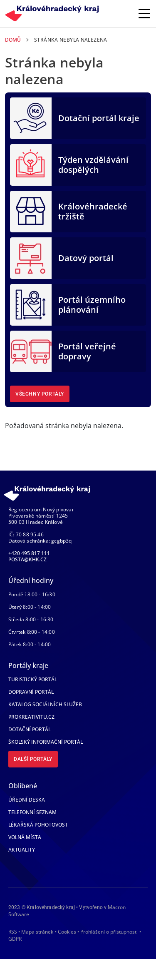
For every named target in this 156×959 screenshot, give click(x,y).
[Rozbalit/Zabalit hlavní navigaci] (144, 13)
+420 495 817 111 (29, 553)
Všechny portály (39, 394)
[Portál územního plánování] (31, 304)
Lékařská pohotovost (38, 824)
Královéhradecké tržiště (92, 211)
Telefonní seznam (32, 812)
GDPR (15, 938)
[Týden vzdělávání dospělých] (31, 164)
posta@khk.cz (27, 559)
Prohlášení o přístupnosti (109, 931)
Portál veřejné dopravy (87, 351)
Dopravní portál (31, 691)
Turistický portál (32, 679)
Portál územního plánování (92, 304)
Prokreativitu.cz (31, 716)
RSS (12, 931)
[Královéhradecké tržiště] (31, 210)
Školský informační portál (45, 741)
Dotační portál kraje (98, 118)
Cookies (67, 931)
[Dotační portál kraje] (31, 117)
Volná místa (24, 837)
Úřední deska (26, 799)
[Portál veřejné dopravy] (31, 350)
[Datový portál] (31, 257)
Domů (13, 39)
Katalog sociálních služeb (45, 704)
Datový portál (86, 258)
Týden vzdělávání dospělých (93, 164)
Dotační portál (29, 729)
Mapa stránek (37, 931)
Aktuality (21, 849)
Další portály (33, 759)
